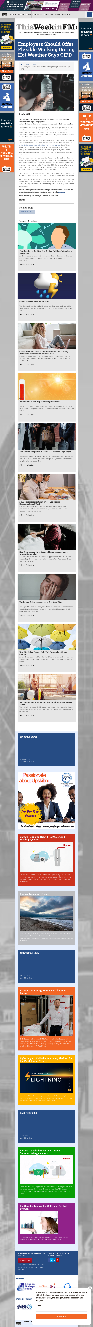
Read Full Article (26, 264)
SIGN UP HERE (25, 1260)
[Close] (90, 1288)
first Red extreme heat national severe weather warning (40, 145)
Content (12, 14)
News (34, 64)
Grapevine (21, 14)
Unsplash (61, 192)
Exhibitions (48, 14)
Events (28, 14)
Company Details (30, 1322)
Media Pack (66, 14)
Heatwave (24, 212)
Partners (58, 14)
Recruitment (37, 14)
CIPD (32, 212)
